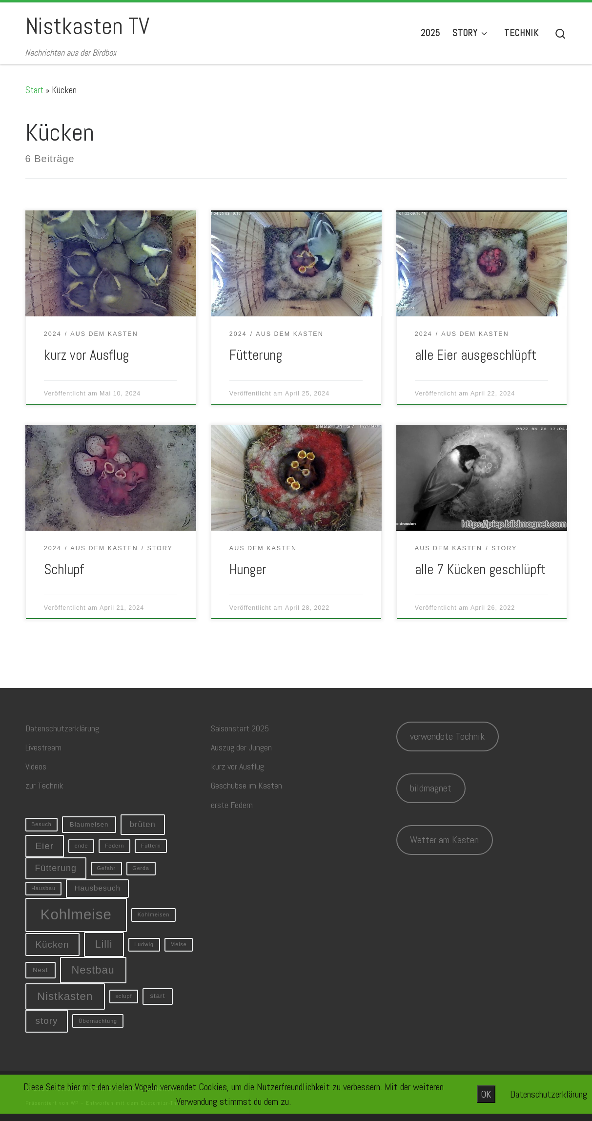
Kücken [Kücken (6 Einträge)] (52, 944)
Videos (35, 766)
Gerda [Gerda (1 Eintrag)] (140, 868)
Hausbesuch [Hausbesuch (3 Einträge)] (98, 888)
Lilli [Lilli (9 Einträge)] (104, 944)
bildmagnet (430, 788)
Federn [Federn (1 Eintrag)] (114, 846)
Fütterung (255, 355)
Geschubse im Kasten (246, 785)
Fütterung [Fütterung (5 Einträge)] (56, 868)
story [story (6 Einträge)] (46, 1021)
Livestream (43, 747)
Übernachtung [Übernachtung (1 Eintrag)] (98, 1021)
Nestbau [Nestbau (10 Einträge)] (93, 970)
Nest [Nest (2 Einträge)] (40, 970)
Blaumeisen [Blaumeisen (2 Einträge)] (89, 824)
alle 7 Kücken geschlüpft (480, 569)
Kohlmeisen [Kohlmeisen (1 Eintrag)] (154, 914)
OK (486, 1094)
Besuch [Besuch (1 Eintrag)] (41, 824)
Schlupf (64, 569)
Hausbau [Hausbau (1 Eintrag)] (43, 888)
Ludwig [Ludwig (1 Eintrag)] (144, 944)
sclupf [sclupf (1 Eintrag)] (124, 996)
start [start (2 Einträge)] (157, 995)
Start (34, 90)
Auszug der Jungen (241, 747)
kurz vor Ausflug (86, 355)
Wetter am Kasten (444, 839)
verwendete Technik (447, 736)
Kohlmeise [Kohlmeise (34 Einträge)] (76, 914)
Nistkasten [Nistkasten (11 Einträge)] (65, 996)
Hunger (247, 569)
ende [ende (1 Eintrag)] (81, 846)
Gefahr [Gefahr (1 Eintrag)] (106, 868)
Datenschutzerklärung (62, 728)
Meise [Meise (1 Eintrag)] (178, 944)
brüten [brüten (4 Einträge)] (143, 824)
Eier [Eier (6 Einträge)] (44, 846)
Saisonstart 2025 (240, 728)
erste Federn (232, 804)
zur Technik (44, 785)
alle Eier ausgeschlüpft (475, 355)
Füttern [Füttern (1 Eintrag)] (151, 846)
